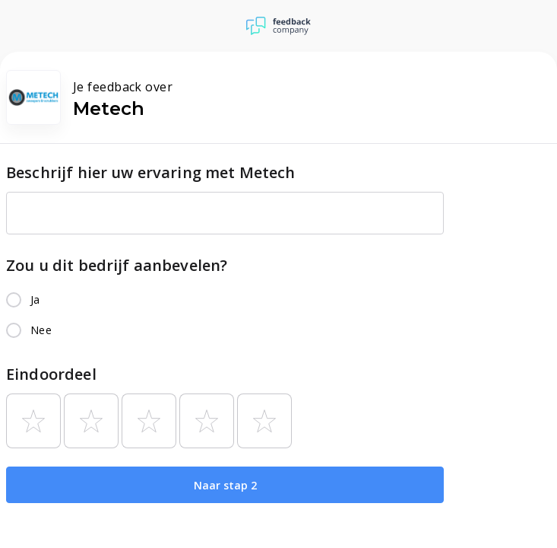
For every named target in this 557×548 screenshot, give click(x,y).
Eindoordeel (51, 374)
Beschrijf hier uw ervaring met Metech (151, 172)
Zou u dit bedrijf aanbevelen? (116, 265)
